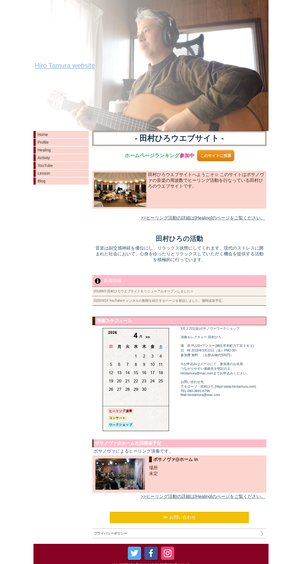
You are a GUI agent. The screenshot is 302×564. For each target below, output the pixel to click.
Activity (44, 158)
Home (43, 134)
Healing (44, 150)
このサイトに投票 (215, 155)
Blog (41, 181)
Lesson (44, 173)
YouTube (45, 165)
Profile (43, 142)
